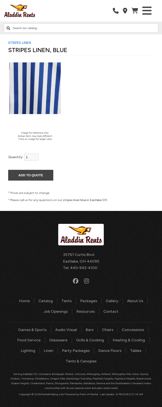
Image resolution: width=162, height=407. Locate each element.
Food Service (29, 340)
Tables (135, 350)
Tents (66, 301)
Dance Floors (109, 350)
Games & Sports (32, 329)
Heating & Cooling (129, 340)
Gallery (112, 301)
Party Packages (76, 350)
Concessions (133, 329)
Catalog (45, 301)
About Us (135, 301)
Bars (89, 329)
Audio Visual (66, 329)
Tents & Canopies (81, 361)
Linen (48, 350)
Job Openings (56, 311)
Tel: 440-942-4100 (80, 267)
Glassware (58, 340)
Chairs (107, 329)
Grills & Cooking (90, 340)
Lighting (28, 350)
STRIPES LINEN (19, 43)
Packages (88, 301)
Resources (85, 311)
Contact (110, 311)
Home (24, 301)
